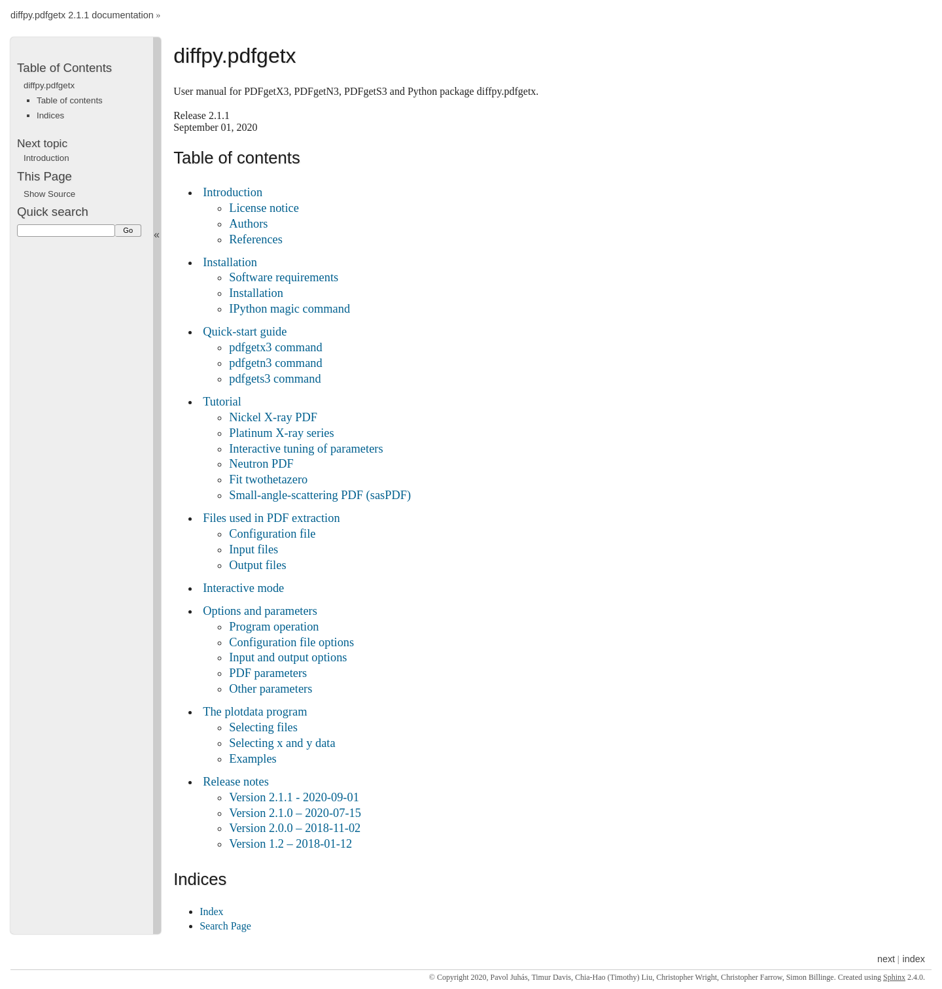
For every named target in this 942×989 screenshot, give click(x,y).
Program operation (274, 626)
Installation (230, 262)
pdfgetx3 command (276, 347)
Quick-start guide (245, 331)
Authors (248, 223)
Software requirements (283, 277)
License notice (264, 208)
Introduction (232, 192)
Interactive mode (243, 588)
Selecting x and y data (282, 743)
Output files (257, 565)
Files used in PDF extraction (271, 518)
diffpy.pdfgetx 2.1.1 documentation (82, 15)
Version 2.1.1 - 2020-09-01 (294, 797)
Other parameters (270, 688)
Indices (50, 115)
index (914, 959)
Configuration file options (291, 642)
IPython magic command (289, 308)
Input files (253, 549)
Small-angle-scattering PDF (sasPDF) (320, 495)
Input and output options (288, 657)
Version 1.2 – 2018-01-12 (290, 843)
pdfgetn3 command (276, 363)
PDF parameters (268, 673)
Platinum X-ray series (281, 433)
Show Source (49, 194)
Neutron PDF (261, 463)
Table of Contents (64, 68)
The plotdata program (255, 711)
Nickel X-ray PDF (273, 417)
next (886, 959)
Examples (253, 758)
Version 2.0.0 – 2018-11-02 (294, 828)
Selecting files (263, 727)
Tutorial (222, 401)
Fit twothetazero (268, 479)
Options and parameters (260, 610)
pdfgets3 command (275, 378)
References (256, 239)
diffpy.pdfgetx (49, 85)
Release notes (236, 781)
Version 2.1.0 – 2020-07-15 (295, 813)
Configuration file (272, 533)
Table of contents (70, 100)
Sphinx (894, 977)
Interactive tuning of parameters (306, 448)
